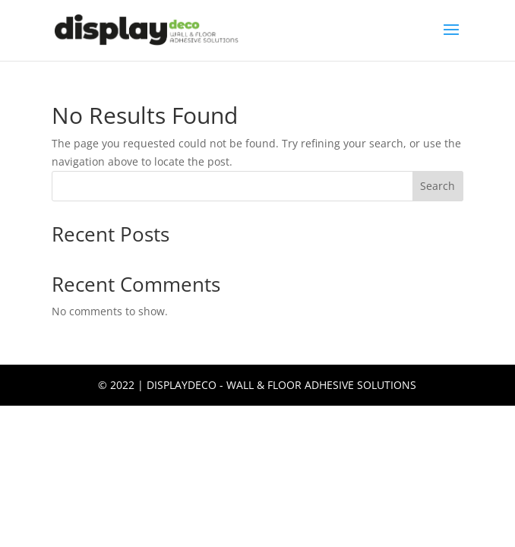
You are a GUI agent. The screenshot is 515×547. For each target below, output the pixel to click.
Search (437, 186)
